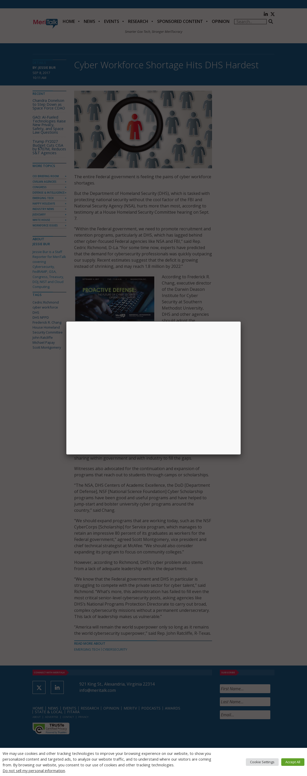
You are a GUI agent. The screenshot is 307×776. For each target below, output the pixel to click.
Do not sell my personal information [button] (34, 770)
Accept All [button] (292, 762)
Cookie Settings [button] (262, 762)
